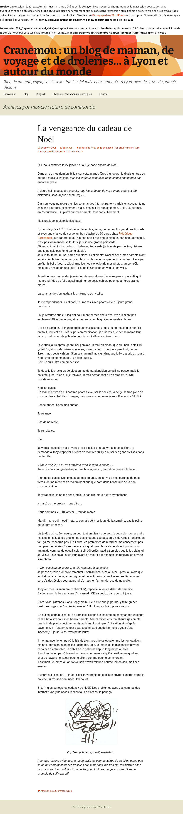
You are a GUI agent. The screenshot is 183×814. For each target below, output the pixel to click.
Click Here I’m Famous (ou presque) (72, 93)
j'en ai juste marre (124, 147)
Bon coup (68, 147)
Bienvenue (10, 93)
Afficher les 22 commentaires (56, 790)
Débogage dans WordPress (108, 15)
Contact (103, 93)
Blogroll (40, 93)
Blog (26, 93)
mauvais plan (52, 151)
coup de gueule (105, 147)
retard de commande (71, 151)
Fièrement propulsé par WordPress (91, 806)
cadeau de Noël (87, 147)
